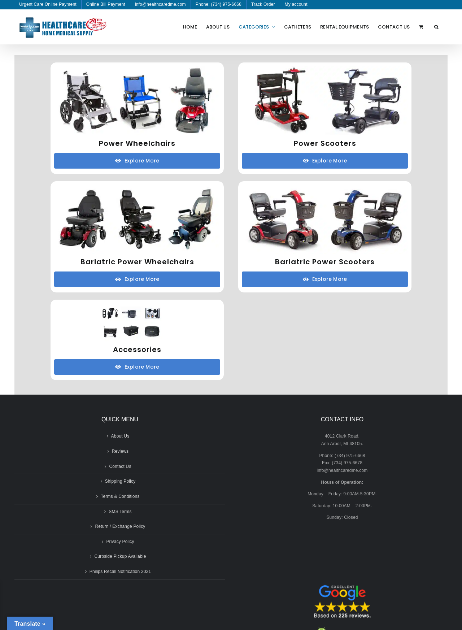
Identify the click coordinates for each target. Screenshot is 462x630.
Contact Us (120, 466)
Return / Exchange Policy (120, 526)
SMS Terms (120, 511)
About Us (120, 436)
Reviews (120, 451)
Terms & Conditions (120, 496)
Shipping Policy (120, 481)
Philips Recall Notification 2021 (120, 571)
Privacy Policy (120, 541)
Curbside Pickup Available (120, 556)
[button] (436, 26)
